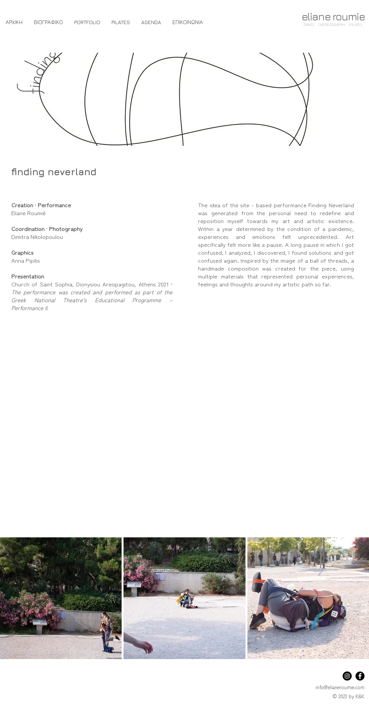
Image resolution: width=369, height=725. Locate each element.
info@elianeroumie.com (340, 687)
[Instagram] (347, 676)
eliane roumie (333, 16)
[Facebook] (359, 676)
